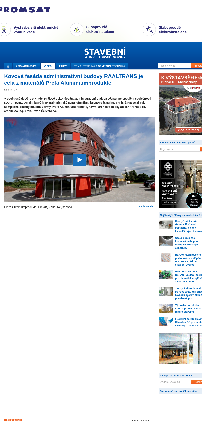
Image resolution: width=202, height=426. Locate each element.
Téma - (99, 66)
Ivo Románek (146, 206)
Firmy (63, 66)
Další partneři (141, 420)
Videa (48, 66)
